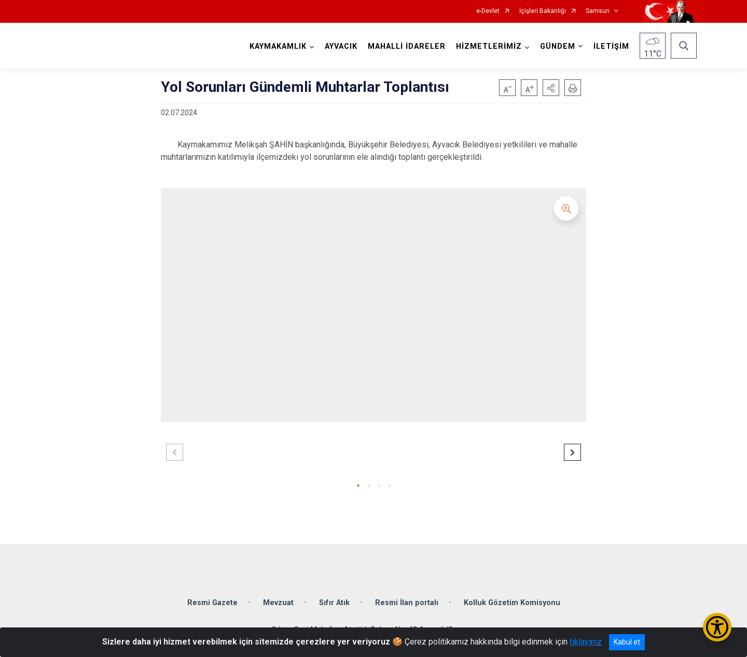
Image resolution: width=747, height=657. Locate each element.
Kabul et (627, 642)
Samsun (598, 11)
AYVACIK (341, 46)
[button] (551, 87)
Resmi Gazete (212, 602)
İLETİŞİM (611, 46)
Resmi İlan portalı (406, 602)
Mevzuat (278, 602)
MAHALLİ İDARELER (407, 46)
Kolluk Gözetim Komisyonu (512, 602)
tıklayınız (586, 642)
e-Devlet (488, 11)
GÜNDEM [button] (557, 46)
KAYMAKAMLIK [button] (278, 46)
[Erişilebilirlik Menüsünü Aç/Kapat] (717, 627)
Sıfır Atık (334, 602)
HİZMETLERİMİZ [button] (489, 46)
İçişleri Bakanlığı (542, 11)
